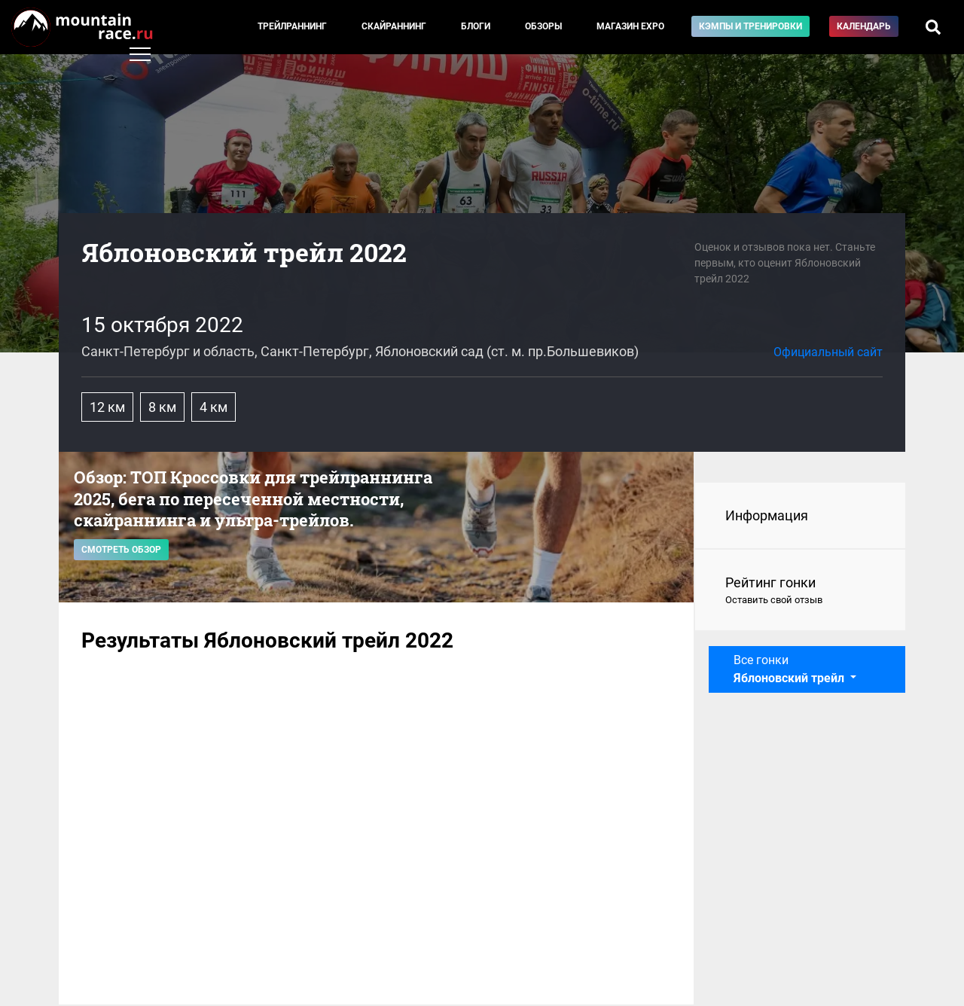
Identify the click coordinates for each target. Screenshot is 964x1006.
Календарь (864, 26)
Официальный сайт (828, 352)
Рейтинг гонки (800, 591)
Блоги (475, 26)
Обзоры (543, 26)
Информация (766, 515)
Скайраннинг (394, 26)
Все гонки (790, 669)
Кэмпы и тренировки (750, 26)
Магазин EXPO (630, 26)
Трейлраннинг (292, 26)
